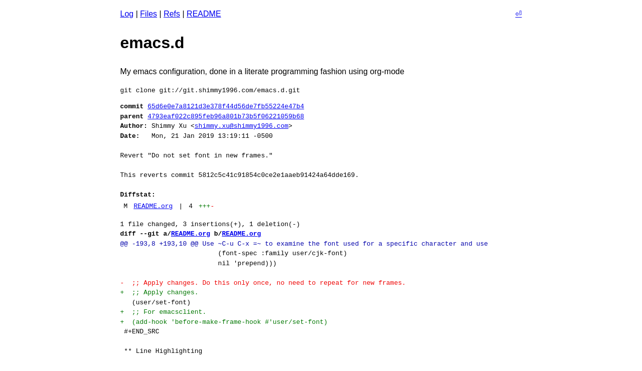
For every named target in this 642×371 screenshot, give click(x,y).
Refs (172, 14)
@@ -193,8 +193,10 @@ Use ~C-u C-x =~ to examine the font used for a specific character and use (304, 243)
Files (148, 14)
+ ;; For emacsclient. (163, 311)
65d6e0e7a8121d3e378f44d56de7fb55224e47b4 (225, 106)
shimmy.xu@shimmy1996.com (241, 125)
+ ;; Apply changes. (159, 292)
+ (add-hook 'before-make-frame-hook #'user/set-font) (224, 321)
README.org (153, 206)
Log (127, 14)
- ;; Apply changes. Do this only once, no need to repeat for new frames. (263, 282)
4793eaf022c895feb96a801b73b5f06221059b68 (225, 116)
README (204, 14)
